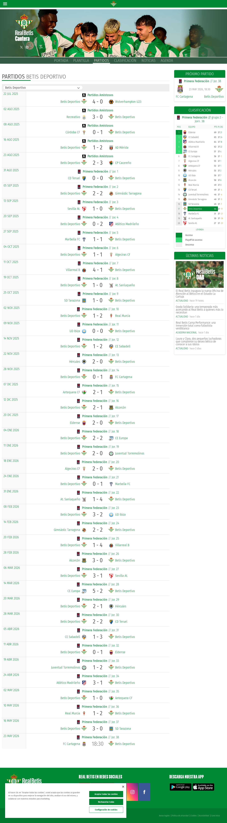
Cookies (194, 815)
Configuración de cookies (106, 810)
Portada (61, 60)
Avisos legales (164, 815)
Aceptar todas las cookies (106, 794)
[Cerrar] (123, 787)
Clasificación (125, 60)
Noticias (148, 60)
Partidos (101, 60)
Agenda (167, 60)
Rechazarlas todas (106, 802)
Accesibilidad (204, 815)
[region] (65, 800)
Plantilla (81, 60)
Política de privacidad (180, 815)
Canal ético (215, 815)
